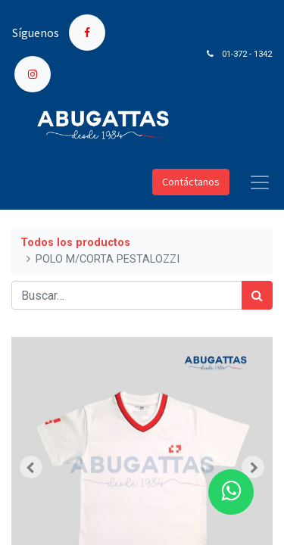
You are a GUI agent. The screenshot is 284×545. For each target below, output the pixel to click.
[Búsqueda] (257, 295)
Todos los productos (75, 242)
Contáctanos (191, 181)
